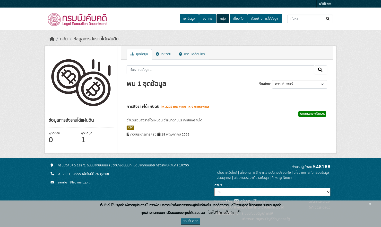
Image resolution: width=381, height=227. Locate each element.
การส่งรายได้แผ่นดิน (143, 106)
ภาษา (218, 185)
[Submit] (328, 19)
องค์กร (207, 18)
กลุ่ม (223, 18)
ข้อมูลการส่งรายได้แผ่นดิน (96, 39)
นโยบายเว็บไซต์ (227, 172)
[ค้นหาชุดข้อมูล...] (310, 19)
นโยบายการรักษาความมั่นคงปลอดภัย (265, 172)
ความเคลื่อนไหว (192, 54)
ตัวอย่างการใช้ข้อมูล (264, 18)
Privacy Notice (281, 177)
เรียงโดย (264, 84)
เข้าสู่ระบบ (325, 3)
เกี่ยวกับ (238, 18)
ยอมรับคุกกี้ (190, 221)
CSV (130, 128)
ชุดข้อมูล (189, 18)
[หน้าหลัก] (52, 39)
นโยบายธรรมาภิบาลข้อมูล (251, 177)
